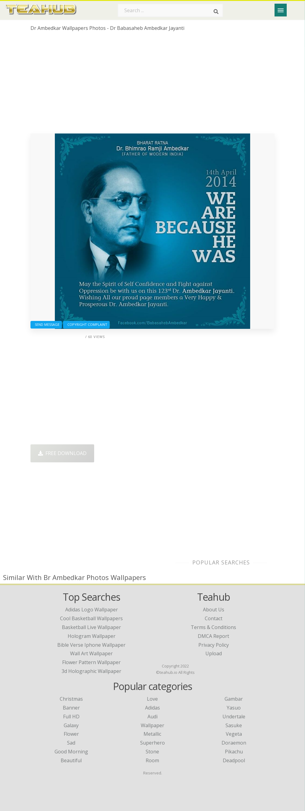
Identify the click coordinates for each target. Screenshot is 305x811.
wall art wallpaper (91, 653)
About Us (213, 609)
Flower (71, 734)
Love (152, 698)
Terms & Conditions (213, 627)
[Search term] (170, 10)
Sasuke (233, 725)
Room (152, 760)
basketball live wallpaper (91, 627)
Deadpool (234, 760)
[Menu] (281, 10)
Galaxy (71, 725)
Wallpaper (152, 725)
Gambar (234, 698)
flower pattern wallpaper (91, 662)
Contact (213, 618)
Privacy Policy (213, 645)
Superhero (152, 742)
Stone (152, 751)
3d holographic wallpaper (91, 671)
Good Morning (71, 751)
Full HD (71, 716)
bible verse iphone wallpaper (91, 645)
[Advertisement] (152, 84)
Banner (71, 707)
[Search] (216, 12)
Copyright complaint (86, 324)
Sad (71, 742)
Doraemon (234, 742)
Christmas (71, 698)
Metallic (152, 734)
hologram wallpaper (91, 636)
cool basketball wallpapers (91, 618)
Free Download (62, 453)
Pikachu (234, 751)
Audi (152, 716)
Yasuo (234, 707)
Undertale (233, 716)
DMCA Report (213, 636)
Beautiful (71, 760)
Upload (213, 653)
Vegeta (234, 734)
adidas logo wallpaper (91, 609)
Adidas (152, 707)
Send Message (46, 324)
